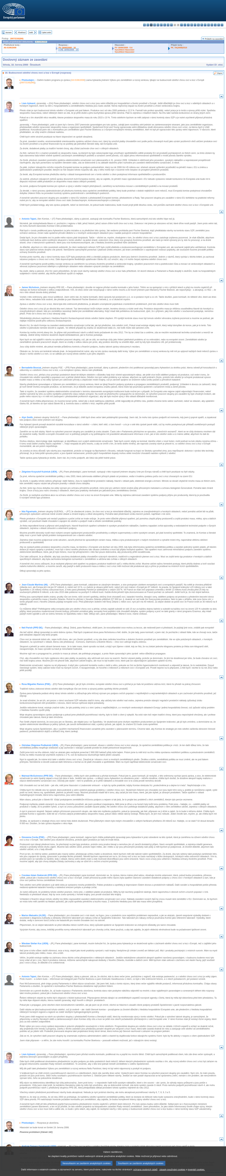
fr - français (171, 25)
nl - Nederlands (198, 25)
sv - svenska (222, 25)
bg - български (144, 25)
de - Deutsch (158, 25)
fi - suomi (218, 25)
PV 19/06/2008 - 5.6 (124, 48)
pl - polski (201, 25)
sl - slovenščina (215, 25)
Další (31, 32)
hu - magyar (191, 25)
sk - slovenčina (212, 25)
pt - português (205, 25)
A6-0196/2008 (10, 48)
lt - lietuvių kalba (188, 25)
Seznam (8, 32)
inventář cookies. (196, 1172)
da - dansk (154, 25)
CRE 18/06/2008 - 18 (68, 50)
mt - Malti (195, 25)
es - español (148, 25)
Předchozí (22, 32)
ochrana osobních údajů (145, 1172)
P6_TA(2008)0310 (179, 48)
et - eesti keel (161, 25)
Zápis (219, 73)
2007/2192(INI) (16, 38)
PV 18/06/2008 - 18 (67, 48)
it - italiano (181, 25)
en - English (168, 25)
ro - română (208, 25)
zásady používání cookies (172, 1172)
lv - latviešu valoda (185, 25)
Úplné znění (46, 32)
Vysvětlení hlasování (124, 50)
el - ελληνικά (164, 25)
